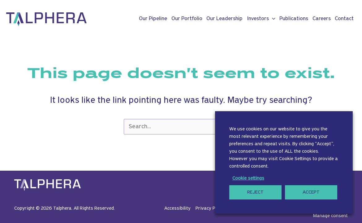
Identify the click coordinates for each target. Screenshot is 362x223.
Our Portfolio (186, 19)
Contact (344, 19)
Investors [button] (261, 18)
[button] (272, 18)
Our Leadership (224, 19)
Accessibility (177, 208)
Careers (321, 19)
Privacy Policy (210, 208)
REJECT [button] (255, 192)
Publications (293, 19)
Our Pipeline (153, 19)
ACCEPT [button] (311, 192)
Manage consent (330, 215)
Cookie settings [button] (248, 178)
